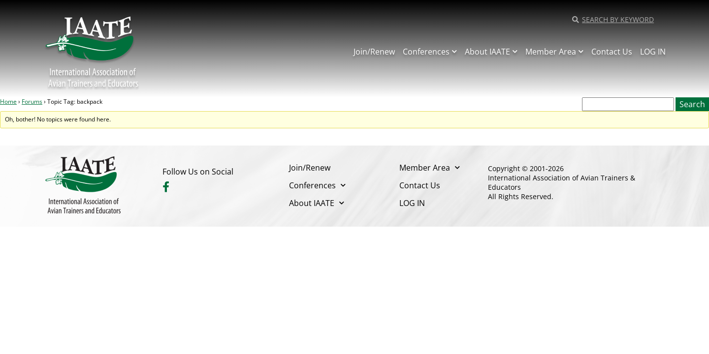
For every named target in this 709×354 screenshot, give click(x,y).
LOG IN (653, 51)
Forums (32, 101)
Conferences (430, 51)
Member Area (554, 51)
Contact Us (611, 51)
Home (8, 101)
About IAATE (491, 51)
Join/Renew (374, 51)
